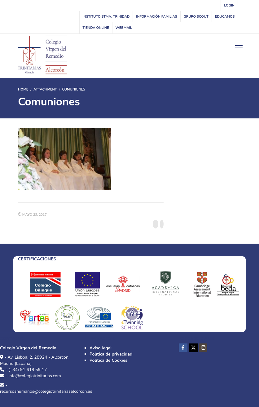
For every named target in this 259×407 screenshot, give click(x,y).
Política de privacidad (111, 354)
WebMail (124, 27)
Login (229, 5)
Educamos (225, 16)
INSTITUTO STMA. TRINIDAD (106, 16)
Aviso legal (101, 348)
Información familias (156, 16)
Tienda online (96, 27)
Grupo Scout (196, 16)
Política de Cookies (108, 360)
